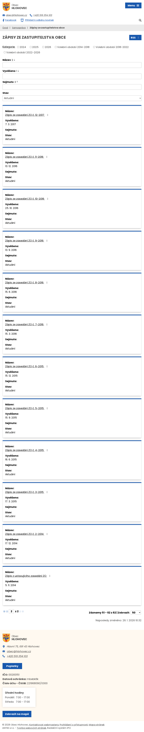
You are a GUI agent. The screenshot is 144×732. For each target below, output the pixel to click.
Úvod (5, 27)
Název (8, 60)
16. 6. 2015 (11, 459)
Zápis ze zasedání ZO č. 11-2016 (27, 157)
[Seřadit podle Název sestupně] (14, 60)
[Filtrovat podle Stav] (72, 98)
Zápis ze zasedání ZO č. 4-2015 (27, 450)
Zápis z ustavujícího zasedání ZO (28, 576)
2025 (35, 47)
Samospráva (19, 27)
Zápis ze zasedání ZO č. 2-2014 (27, 534)
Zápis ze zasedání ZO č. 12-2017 (27, 115)
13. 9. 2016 (11, 250)
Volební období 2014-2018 (73, 47)
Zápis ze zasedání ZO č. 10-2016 (27, 198)
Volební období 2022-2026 (23, 52)
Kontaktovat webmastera (44, 724)
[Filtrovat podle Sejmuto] (72, 87)
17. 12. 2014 (11, 543)
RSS (135, 37)
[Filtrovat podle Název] (72, 65)
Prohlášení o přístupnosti (74, 724)
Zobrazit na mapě (17, 714)
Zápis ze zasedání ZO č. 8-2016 (27, 282)
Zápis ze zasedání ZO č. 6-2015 (27, 366)
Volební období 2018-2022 (112, 47)
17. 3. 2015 (11, 501)
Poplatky (12, 666)
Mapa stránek (96, 724)
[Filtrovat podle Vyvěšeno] (72, 76)
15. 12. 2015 (11, 375)
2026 (48, 47)
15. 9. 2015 (11, 417)
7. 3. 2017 (10, 124)
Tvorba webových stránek (31, 728)
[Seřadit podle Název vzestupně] (14, 59)
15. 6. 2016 (11, 292)
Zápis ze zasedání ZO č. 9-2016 (27, 240)
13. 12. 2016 (11, 166)
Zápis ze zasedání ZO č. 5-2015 (27, 408)
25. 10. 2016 (11, 208)
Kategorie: (9, 47)
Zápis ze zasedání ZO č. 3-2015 (27, 492)
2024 (23, 47)
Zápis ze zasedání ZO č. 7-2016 (27, 324)
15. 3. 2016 (11, 334)
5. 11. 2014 (10, 585)
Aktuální (10, 139)
